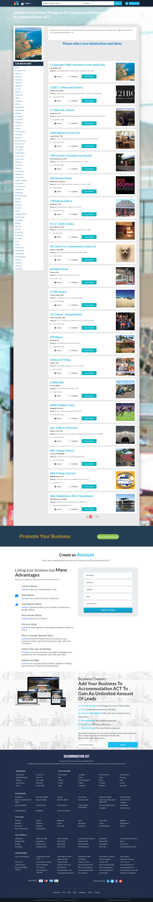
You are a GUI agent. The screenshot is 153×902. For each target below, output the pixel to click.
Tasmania (123, 802)
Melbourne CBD (41, 838)
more (95, 516)
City (17, 67)
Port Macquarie (104, 826)
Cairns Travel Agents (22, 856)
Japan (60, 785)
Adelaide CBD (20, 841)
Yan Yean (18, 165)
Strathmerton (20, 141)
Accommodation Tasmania (41, 871)
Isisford (18, 263)
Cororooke (19, 156)
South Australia (83, 800)
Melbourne (61, 820)
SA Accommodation (106, 867)
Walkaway (19, 190)
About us (39, 777)
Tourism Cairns (20, 865)
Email (57, 76)
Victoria (59, 797)
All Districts (19, 838)
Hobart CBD (103, 841)
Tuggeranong (20, 214)
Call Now (73, 76)
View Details (89, 76)
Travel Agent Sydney (64, 856)
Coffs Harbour (41, 829)
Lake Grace (19, 159)
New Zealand (124, 775)
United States (104, 775)
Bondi (122, 841)
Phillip (18, 229)
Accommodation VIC (127, 867)
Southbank (103, 838)
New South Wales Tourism (21, 868)
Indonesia (82, 785)
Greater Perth (41, 805)
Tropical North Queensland (83, 806)
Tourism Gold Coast (64, 865)
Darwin (59, 823)
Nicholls (18, 83)
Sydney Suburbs (21, 196)
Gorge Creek (20, 186)
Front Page (40, 780)
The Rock (19, 150)
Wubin (18, 104)
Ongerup (18, 101)
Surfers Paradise (62, 838)
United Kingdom (84, 780)
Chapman (19, 220)
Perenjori (19, 235)
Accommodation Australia (129, 870)
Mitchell (18, 86)
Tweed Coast (125, 808)
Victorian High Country (107, 805)
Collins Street (41, 844)
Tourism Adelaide (42, 865)
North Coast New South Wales (23, 801)
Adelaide (18, 823)
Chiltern (18, 162)
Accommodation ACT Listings (118, 900)
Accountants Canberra (44, 862)
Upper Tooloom (21, 180)
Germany (123, 777)
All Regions (19, 797)
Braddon (18, 77)
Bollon (18, 128)
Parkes (18, 199)
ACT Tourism (124, 862)
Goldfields (39, 811)
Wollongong (124, 823)
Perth (80, 820)
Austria (122, 783)
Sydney (38, 820)
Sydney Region (125, 797)
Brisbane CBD (83, 841)
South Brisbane (83, 844)
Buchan (18, 226)
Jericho (18, 125)
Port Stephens (62, 805)
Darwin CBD (61, 841)
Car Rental (81, 859)
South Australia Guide (106, 865)
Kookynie (19, 269)
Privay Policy (40, 785)
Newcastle (82, 823)
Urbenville (19, 183)
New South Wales (42, 797)
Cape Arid (19, 232)
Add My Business (108, 536)
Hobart (122, 826)
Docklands (18, 847)
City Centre (124, 844)
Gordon (18, 208)
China (90, 892)
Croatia (60, 780)
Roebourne (19, 107)
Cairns (101, 823)
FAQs (18, 785)
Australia (82, 775)
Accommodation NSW (85, 870)
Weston (18, 74)
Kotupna (18, 205)
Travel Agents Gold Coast (42, 858)
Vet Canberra (82, 873)
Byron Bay (18, 826)
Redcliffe (39, 826)
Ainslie (18, 202)
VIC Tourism (40, 867)
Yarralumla (19, 171)
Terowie (18, 266)
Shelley (18, 113)
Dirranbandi (20, 132)
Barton (18, 92)
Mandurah (81, 826)
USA (68, 892)
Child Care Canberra (127, 859)
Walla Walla (20, 153)
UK (64, 892)
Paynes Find (20, 144)
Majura (18, 223)
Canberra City (20, 70)
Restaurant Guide (84, 856)
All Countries (62, 775)
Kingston (19, 95)
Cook (17, 211)
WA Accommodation (85, 867)
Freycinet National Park (128, 847)
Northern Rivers (62, 800)
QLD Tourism (61, 867)
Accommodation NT (127, 865)
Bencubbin (19, 147)
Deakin (18, 168)
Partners (19, 780)
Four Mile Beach (83, 847)
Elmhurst (18, 138)
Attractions (19, 862)
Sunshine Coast (125, 800)
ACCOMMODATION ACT (76, 756)
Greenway (19, 177)
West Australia (41, 800)
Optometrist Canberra (107, 856)
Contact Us (40, 775)
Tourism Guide (62, 862)
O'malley (18, 238)
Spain (101, 777)
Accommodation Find (85, 865)
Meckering (19, 110)
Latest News (20, 783)
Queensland (82, 797)
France (81, 777)
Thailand (102, 785)
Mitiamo (18, 135)
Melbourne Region (105, 797)
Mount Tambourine (21, 829)
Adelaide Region (20, 811)
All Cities (18, 820)
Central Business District (128, 838)
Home (17, 21)
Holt (17, 244)
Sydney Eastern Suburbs (86, 838)
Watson (18, 260)
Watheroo (19, 174)
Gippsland (102, 808)
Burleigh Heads (41, 847)
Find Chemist (124, 856)
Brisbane (123, 820)
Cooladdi (18, 119)
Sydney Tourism (83, 862)
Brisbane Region (20, 805)
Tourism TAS (103, 862)
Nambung (19, 193)
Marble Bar (19, 251)
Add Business (134, 3)
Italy (59, 777)
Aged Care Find (62, 859)
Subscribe (39, 783)
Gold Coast (103, 820)
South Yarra (61, 847)
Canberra (19, 80)
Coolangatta (103, 844)
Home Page (20, 775)
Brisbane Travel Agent (128, 873)
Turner (18, 89)
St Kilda (17, 844)
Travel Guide (103, 873)
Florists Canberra (105, 859)
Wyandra (19, 122)
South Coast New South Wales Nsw (107, 801)
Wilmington (19, 254)
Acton (17, 98)
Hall (17, 241)
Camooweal (19, 217)
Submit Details (108, 610)
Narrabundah (20, 257)
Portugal (102, 783)
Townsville (60, 826)
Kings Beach (61, 844)
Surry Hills (102, 847)
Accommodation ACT (106, 870)
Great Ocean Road (63, 811)
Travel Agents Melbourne (66, 873)
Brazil (101, 780)
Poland (81, 783)
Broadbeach (40, 841)
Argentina (123, 785)
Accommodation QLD (64, 870)
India (121, 780)
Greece (60, 783)
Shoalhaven (124, 805)
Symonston (19, 247)
